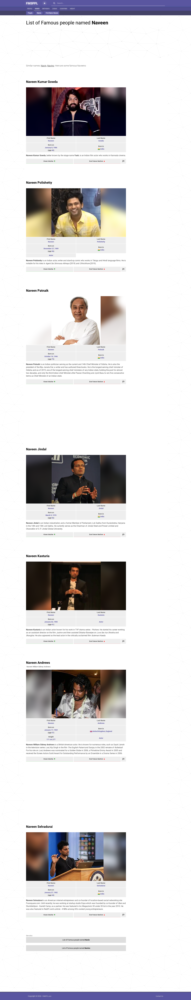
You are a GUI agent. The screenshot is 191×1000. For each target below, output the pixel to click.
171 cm (49, 739)
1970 (54, 515)
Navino (50, 65)
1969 (56, 730)
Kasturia (101, 615)
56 (53, 518)
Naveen (51, 141)
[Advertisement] (95, 42)
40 (53, 150)
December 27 (49, 249)
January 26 (48, 622)
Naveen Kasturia (37, 556)
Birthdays (46, 8)
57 (53, 733)
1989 (56, 249)
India (102, 149)
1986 (55, 148)
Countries (63, 8)
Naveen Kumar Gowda (42, 82)
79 (53, 359)
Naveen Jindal (36, 449)
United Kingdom (99, 731)
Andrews (101, 723)
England (109, 731)
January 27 (48, 892)
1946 (56, 356)
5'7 (54, 739)
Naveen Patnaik (37, 290)
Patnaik (101, 350)
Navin (43, 65)
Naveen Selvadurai (39, 826)
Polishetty (101, 242)
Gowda (101, 141)
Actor (51, 255)
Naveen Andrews (38, 662)
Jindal (101, 508)
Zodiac (54, 8)
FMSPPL (32, 3)
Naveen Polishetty (39, 182)
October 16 (48, 356)
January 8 (49, 148)
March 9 (49, 515)
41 (53, 624)
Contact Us (159, 996)
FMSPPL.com (47, 996)
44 (53, 895)
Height (72, 8)
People (29, 8)
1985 (56, 622)
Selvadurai (101, 886)
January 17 (48, 730)
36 (53, 251)
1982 (56, 892)
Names (37, 8)
